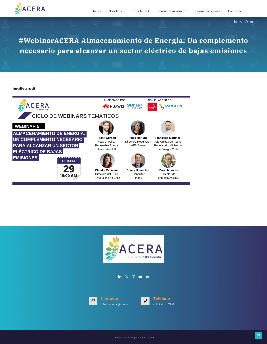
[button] (235, 21)
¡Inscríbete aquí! (23, 88)
